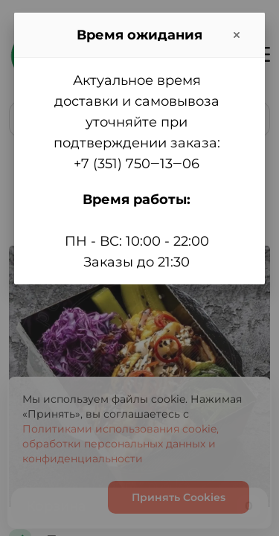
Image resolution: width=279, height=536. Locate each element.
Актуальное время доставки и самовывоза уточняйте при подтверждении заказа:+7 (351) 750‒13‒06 (137, 122)
